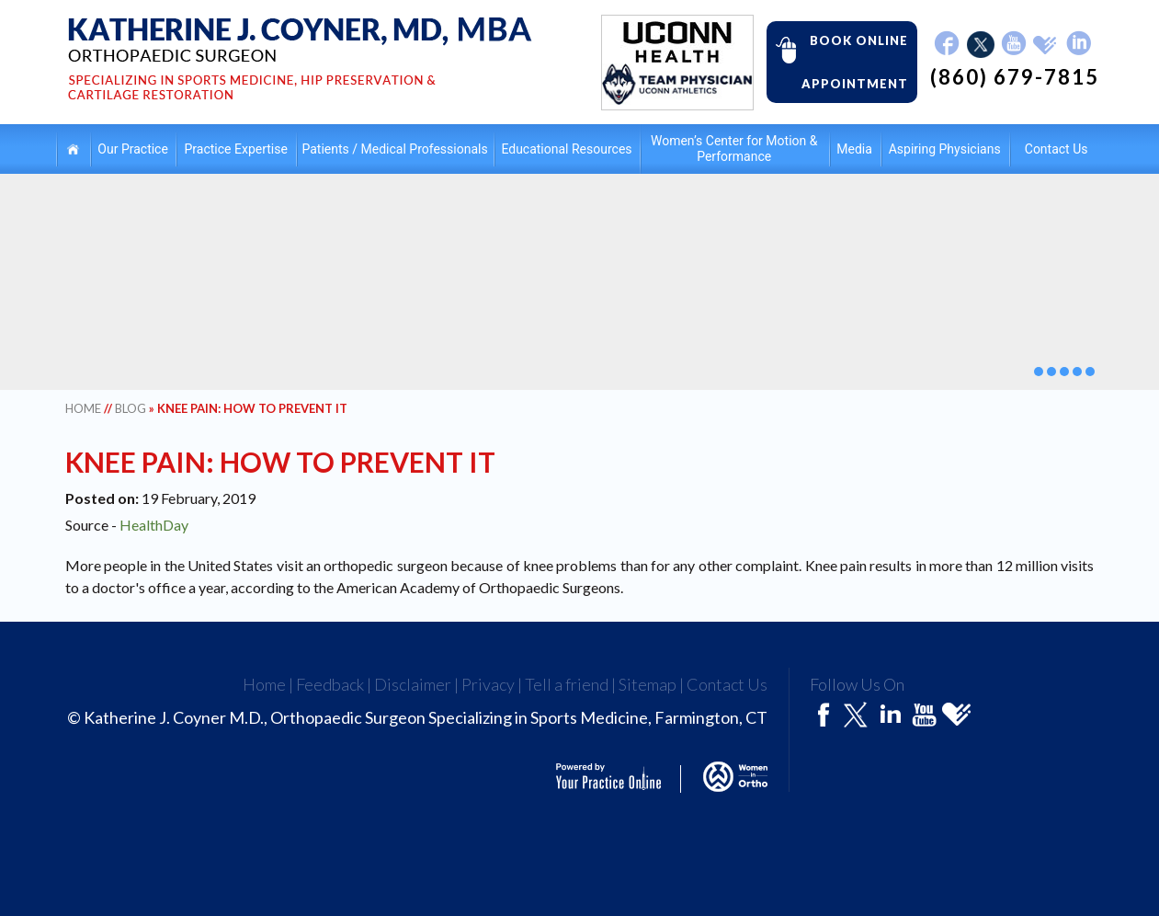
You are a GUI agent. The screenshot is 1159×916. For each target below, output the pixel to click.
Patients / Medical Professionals (395, 149)
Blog (130, 408)
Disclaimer (412, 684)
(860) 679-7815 (1014, 77)
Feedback (330, 684)
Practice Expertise (236, 149)
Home (73, 148)
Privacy (488, 684)
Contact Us (1056, 149)
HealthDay (153, 524)
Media (854, 149)
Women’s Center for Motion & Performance (734, 148)
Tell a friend (566, 684)
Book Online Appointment (837, 60)
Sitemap (647, 684)
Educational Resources (566, 149)
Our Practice (132, 149)
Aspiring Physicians (945, 149)
